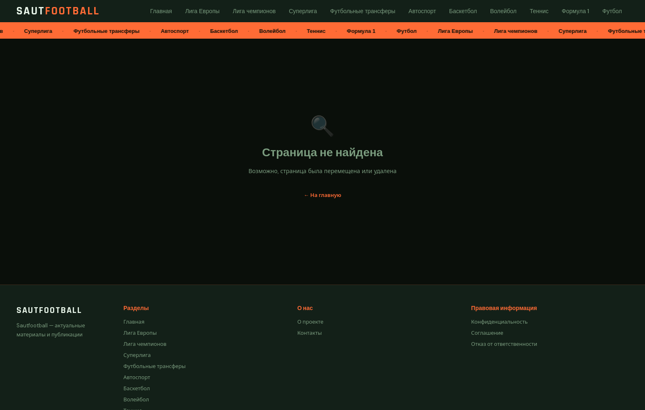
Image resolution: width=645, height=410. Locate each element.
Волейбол (136, 399)
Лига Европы (140, 332)
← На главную (322, 195)
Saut (58, 11)
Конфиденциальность (499, 321)
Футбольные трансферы (154, 366)
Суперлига (137, 355)
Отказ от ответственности (504, 344)
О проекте (310, 321)
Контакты (309, 332)
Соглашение (487, 332)
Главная (133, 321)
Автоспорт (136, 377)
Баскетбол (136, 388)
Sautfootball (49, 310)
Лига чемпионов (145, 344)
